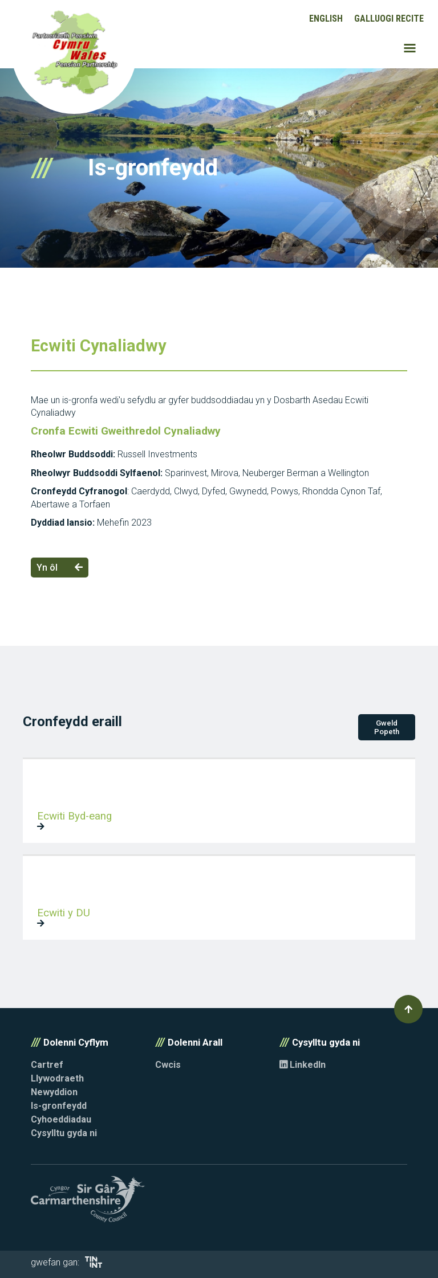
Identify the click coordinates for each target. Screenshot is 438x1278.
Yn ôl (59, 567)
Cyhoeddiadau (61, 1119)
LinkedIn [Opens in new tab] (302, 1064)
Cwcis (168, 1064)
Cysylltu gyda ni (64, 1133)
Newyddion (54, 1092)
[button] (408, 1009)
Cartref (47, 1064)
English (326, 18)
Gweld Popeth (386, 727)
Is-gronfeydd (59, 1105)
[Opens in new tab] (93, 1264)
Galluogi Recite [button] (389, 18)
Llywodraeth (57, 1078)
